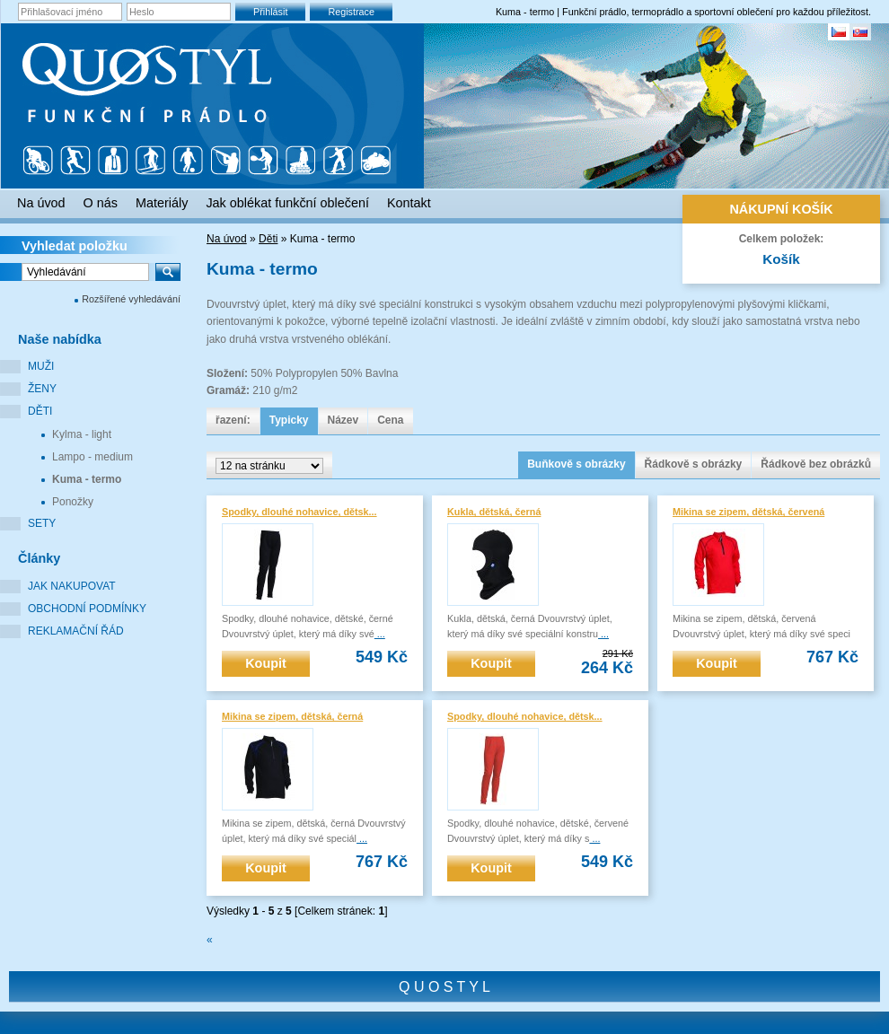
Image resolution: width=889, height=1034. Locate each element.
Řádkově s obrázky (694, 464)
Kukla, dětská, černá (494, 511)
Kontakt (409, 203)
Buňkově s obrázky (576, 464)
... (379, 633)
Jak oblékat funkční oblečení (287, 203)
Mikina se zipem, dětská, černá (292, 716)
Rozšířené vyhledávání (131, 299)
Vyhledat (75, 246)
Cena (390, 420)
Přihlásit (270, 11)
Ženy (42, 388)
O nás (101, 203)
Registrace (351, 11)
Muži (41, 366)
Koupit (265, 663)
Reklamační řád (76, 631)
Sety (42, 523)
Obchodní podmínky (87, 608)
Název (343, 420)
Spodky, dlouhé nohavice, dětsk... (299, 511)
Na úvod (227, 238)
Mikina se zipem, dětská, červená (748, 511)
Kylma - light (81, 434)
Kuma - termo (86, 479)
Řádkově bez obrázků (816, 464)
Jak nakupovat (72, 586)
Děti (40, 411)
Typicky (289, 420)
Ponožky (72, 501)
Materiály (162, 203)
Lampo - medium (92, 457)
